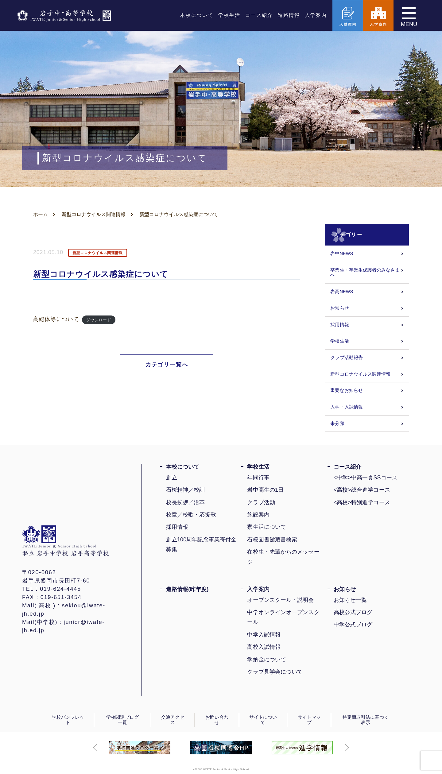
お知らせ (339, 308)
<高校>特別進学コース (362, 502)
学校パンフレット (68, 720)
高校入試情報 (264, 647)
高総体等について (56, 319)
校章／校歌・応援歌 (191, 515)
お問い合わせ (216, 720)
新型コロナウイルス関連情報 (94, 214)
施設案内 (258, 515)
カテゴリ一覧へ (166, 365)
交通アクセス (172, 720)
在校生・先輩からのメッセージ (283, 557)
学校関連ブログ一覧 (122, 720)
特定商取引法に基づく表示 (366, 720)
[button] (95, 747)
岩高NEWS (341, 291)
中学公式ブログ (353, 624)
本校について (196, 15)
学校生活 (229, 15)
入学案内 (316, 15)
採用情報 (339, 324)
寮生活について (266, 527)
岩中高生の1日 (265, 490)
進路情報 (289, 15)
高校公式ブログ (353, 612)
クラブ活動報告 (346, 357)
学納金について (266, 659)
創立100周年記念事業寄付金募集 (201, 544)
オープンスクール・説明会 (280, 600)
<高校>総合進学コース (362, 490)
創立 (171, 477)
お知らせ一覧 (350, 600)
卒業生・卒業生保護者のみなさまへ (365, 273)
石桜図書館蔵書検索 (272, 539)
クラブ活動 (261, 502)
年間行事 (258, 477)
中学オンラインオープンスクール (283, 617)
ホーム (40, 214)
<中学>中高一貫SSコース (365, 477)
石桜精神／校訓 (185, 490)
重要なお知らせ (346, 390)
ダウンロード (98, 319)
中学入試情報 (264, 635)
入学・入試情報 (346, 406)
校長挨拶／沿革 (185, 502)
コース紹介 (259, 15)
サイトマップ (309, 720)
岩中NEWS (341, 253)
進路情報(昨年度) (187, 589)
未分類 (337, 423)
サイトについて (263, 720)
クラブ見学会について (275, 672)
